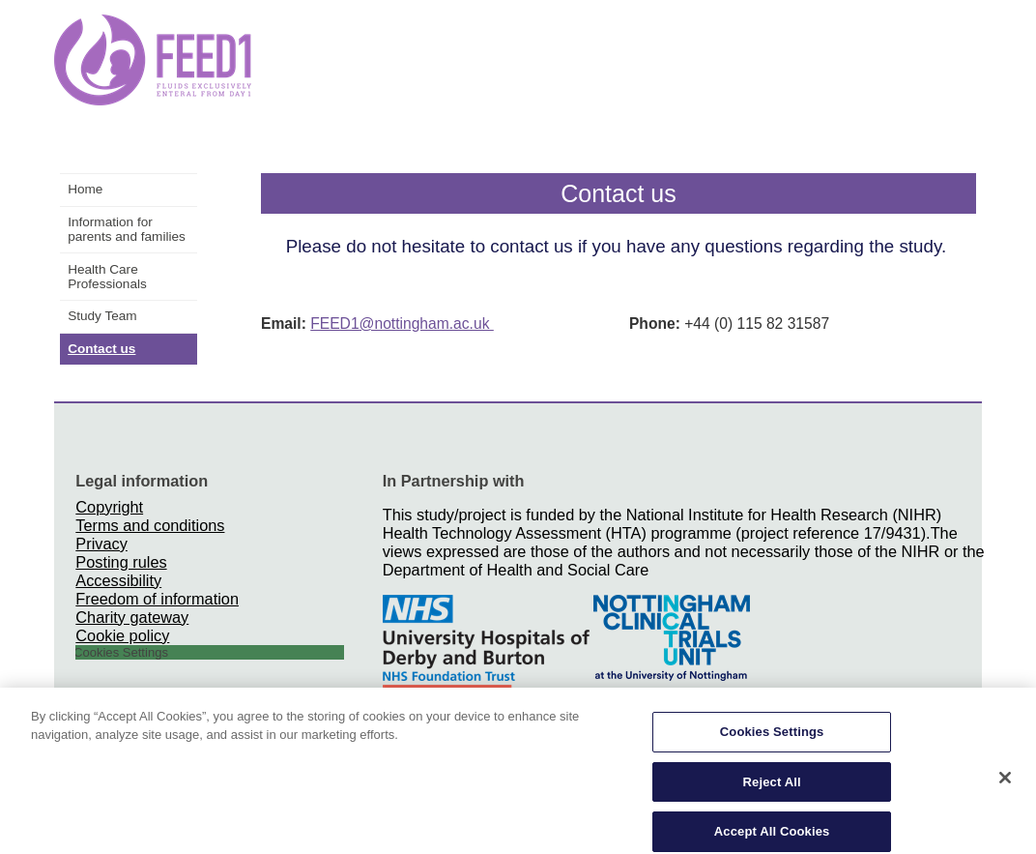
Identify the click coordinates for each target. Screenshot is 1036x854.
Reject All (772, 787)
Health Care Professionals (107, 276)
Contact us (101, 348)
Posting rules (120, 562)
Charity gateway (131, 617)
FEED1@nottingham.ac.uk (402, 323)
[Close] (1005, 784)
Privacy (101, 543)
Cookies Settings (772, 738)
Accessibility (118, 580)
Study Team (102, 316)
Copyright (109, 506)
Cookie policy (122, 635)
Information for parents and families (127, 229)
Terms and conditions (149, 525)
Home (85, 189)
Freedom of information (157, 598)
